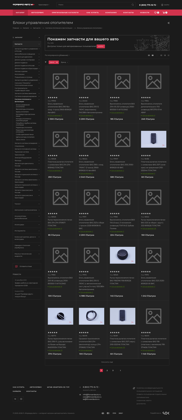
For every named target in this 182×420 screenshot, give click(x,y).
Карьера (17, 391)
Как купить (18, 387)
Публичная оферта (144, 400)
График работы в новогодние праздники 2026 (26, 284)
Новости (17, 274)
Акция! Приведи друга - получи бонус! (24, 295)
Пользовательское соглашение (149, 391)
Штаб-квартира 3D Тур (58, 387)
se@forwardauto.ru (91, 399)
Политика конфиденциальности (150, 388)
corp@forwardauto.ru (92, 397)
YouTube (21, 398)
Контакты (31, 391)
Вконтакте (15, 398)
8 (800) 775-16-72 (147, 5)
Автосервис (36, 387)
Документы (141, 404)
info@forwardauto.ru (92, 394)
